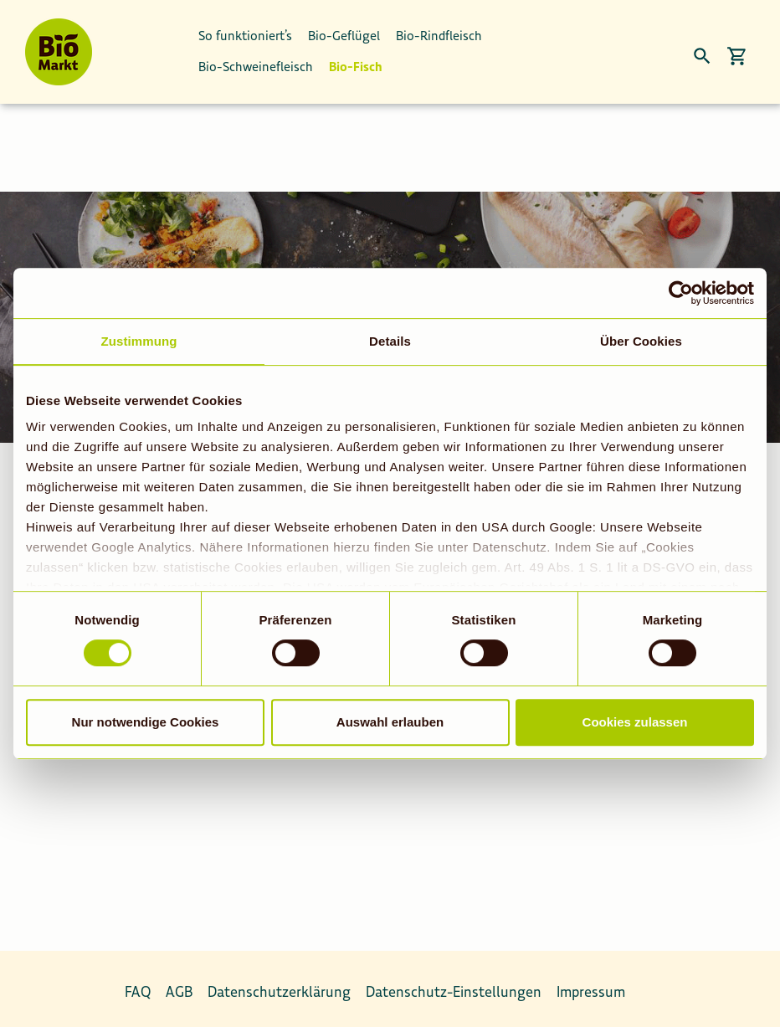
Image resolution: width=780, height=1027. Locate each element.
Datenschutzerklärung (279, 982)
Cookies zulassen (635, 722)
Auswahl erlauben (390, 722)
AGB (179, 982)
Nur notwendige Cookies (145, 722)
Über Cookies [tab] (641, 341)
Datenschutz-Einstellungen (453, 982)
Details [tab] (390, 341)
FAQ (138, 982)
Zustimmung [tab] (139, 341)
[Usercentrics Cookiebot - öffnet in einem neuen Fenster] (681, 293)
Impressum (591, 982)
